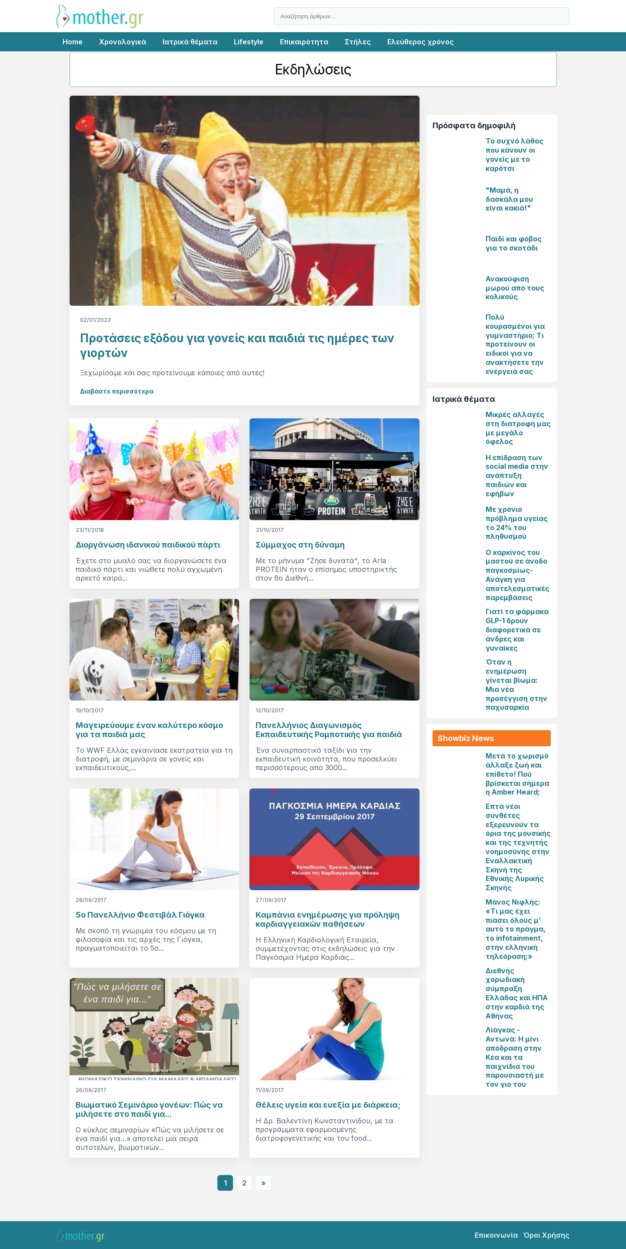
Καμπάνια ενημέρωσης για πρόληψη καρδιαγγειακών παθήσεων (328, 919)
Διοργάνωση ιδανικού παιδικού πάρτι (148, 544)
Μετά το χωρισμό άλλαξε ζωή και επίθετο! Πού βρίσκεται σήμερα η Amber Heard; (517, 773)
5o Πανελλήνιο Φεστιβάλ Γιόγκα (140, 914)
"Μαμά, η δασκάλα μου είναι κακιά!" (509, 199)
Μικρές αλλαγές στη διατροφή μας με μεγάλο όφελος (518, 428)
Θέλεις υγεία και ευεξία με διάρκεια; (328, 1104)
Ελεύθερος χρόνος (420, 41)
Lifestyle (248, 41)
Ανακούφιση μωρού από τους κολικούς (515, 287)
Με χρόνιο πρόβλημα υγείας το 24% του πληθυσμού (517, 523)
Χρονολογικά (122, 41)
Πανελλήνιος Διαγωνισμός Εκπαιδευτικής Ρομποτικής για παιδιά (329, 730)
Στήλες (358, 41)
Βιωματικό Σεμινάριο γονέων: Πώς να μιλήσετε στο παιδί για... (149, 1109)
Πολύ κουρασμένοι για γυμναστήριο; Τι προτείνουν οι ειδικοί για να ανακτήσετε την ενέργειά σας (515, 344)
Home (73, 41)
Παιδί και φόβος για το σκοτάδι (514, 243)
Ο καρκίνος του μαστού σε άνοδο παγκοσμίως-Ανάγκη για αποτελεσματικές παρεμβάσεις (517, 575)
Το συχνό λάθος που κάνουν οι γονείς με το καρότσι (514, 154)
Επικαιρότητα (304, 41)
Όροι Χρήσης (546, 1235)
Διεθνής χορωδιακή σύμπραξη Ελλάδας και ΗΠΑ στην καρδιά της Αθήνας (517, 993)
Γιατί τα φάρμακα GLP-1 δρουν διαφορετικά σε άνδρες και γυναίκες (517, 629)
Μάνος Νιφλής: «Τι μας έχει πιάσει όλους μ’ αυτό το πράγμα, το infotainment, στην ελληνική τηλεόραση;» (516, 929)
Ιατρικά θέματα (190, 41)
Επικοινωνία (496, 1235)
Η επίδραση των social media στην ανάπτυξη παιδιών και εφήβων (517, 475)
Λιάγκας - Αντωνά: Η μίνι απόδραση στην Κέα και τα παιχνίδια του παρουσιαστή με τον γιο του (515, 1057)
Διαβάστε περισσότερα (116, 391)
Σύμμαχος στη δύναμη (300, 544)
